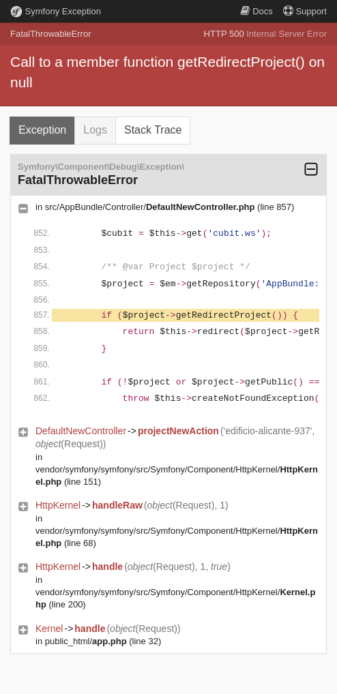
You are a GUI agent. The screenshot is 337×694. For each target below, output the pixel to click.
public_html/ (86, 641)
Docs (256, 11)
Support (305, 11)
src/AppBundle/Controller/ (150, 207)
